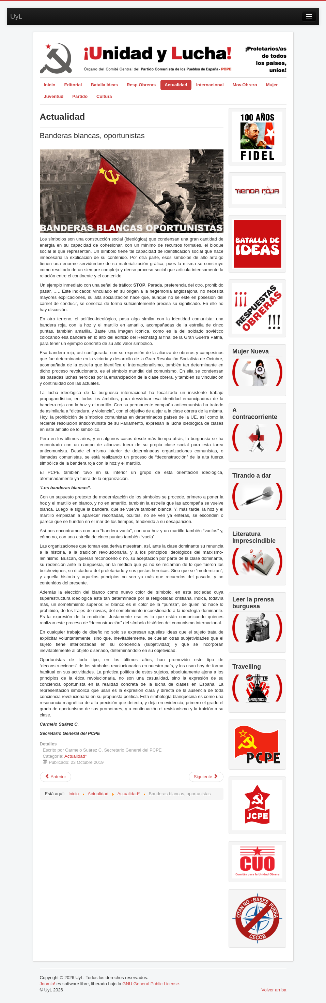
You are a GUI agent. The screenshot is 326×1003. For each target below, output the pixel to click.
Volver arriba (274, 989)
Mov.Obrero (245, 84)
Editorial (73, 84)
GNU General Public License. (151, 983)
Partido (80, 96)
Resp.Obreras (141, 84)
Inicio (50, 84)
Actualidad (176, 84)
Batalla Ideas (104, 84)
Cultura (104, 96)
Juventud (54, 96)
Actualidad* (75, 756)
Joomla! (48, 983)
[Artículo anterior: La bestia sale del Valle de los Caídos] (55, 777)
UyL (16, 16)
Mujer (272, 84)
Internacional (210, 84)
